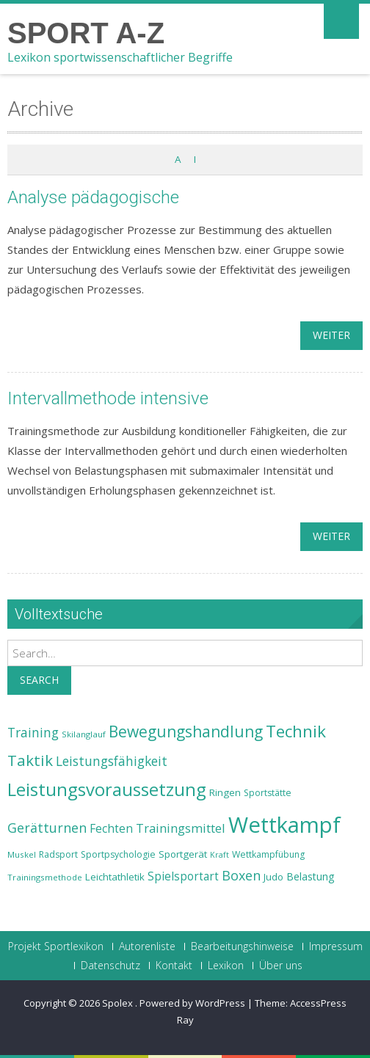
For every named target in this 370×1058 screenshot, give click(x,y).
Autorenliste (147, 946)
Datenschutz (110, 965)
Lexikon (226, 965)
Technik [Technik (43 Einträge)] (296, 731)
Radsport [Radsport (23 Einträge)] (58, 854)
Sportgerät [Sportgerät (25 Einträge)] (183, 854)
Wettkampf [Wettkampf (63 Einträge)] (284, 824)
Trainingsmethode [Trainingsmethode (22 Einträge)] (44, 877)
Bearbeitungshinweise (242, 946)
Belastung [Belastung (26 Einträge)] (310, 876)
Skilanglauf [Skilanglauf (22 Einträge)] (84, 734)
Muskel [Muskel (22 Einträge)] (21, 854)
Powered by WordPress (192, 1003)
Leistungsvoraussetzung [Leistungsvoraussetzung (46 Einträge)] (106, 789)
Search (39, 680)
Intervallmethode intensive (107, 398)
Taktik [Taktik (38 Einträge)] (30, 760)
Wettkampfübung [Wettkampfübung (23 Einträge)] (268, 854)
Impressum (336, 946)
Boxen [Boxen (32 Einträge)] (241, 875)
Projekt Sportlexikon (56, 946)
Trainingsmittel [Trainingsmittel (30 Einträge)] (180, 828)
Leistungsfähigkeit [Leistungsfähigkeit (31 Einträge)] (111, 761)
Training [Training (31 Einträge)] (33, 732)
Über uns (280, 965)
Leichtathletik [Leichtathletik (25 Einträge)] (115, 876)
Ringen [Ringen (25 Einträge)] (225, 792)
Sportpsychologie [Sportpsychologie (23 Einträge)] (118, 854)
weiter (331, 335)
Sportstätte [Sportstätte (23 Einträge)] (267, 793)
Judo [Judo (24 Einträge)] (273, 876)
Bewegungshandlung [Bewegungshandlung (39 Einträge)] (186, 731)
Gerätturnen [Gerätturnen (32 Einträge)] (47, 827)
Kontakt (174, 965)
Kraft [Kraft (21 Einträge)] (219, 855)
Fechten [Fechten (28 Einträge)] (111, 828)
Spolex (118, 1003)
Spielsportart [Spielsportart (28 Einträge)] (183, 876)
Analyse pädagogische (93, 197)
